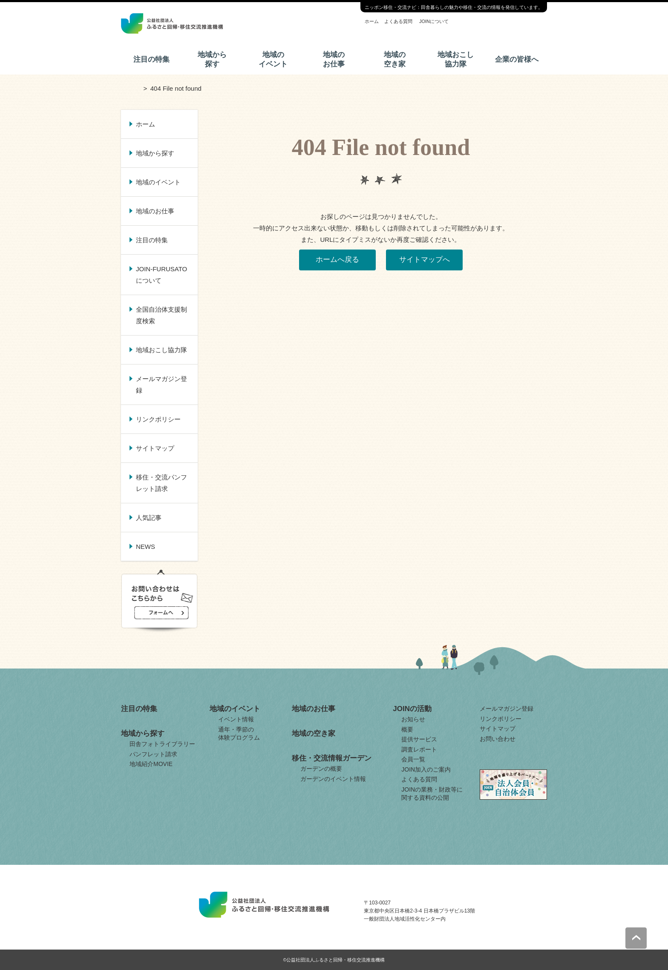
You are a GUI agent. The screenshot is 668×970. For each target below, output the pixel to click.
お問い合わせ (497, 738)
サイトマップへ (424, 259)
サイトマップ (155, 448)
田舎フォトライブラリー (162, 743)
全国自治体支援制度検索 (161, 315)
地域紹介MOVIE (151, 764)
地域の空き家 (395, 59)
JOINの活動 (412, 709)
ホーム (372, 21)
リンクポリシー (158, 419)
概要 (407, 729)
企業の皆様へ (516, 59)
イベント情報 (236, 719)
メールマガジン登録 (161, 384)
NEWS (145, 546)
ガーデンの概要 (321, 768)
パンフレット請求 (153, 754)
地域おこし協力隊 (456, 59)
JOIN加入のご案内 (426, 769)
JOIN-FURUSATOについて (161, 274)
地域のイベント (273, 59)
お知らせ (413, 719)
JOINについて (434, 21)
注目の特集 (151, 59)
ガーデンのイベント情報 (333, 778)
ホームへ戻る (337, 259)
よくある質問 (398, 21)
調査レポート (419, 749)
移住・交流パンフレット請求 (161, 483)
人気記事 (148, 517)
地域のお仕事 (334, 59)
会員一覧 (413, 759)
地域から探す (212, 59)
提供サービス (419, 739)
